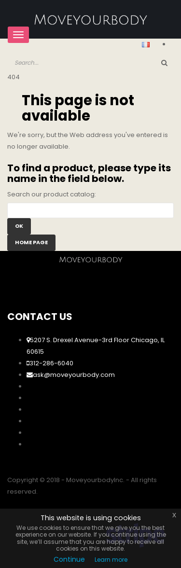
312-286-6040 (50, 363)
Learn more (111, 559)
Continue (69, 559)
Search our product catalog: (51, 194)
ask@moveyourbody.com (71, 374)
